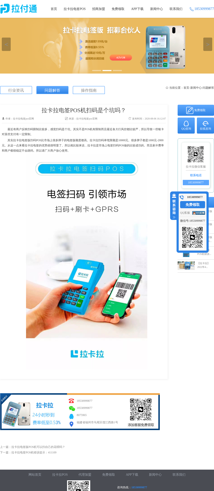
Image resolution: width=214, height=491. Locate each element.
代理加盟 (84, 474)
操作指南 (89, 90)
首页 (54, 9)
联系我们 (176, 9)
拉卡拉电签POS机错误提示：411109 (33, 452)
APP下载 (137, 9)
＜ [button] (6, 44)
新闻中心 (156, 9)
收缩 (173, 206)
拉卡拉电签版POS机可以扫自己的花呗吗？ (38, 446)
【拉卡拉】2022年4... (203, 265)
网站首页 (35, 474)
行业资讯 (16, 90)
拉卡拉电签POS (75, 9)
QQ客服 (185, 212)
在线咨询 (205, 125)
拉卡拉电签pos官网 (86, 118)
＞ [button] (208, 44)
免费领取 (118, 9)
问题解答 (52, 90)
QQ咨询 (186, 125)
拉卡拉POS (60, 474)
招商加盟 (98, 9)
